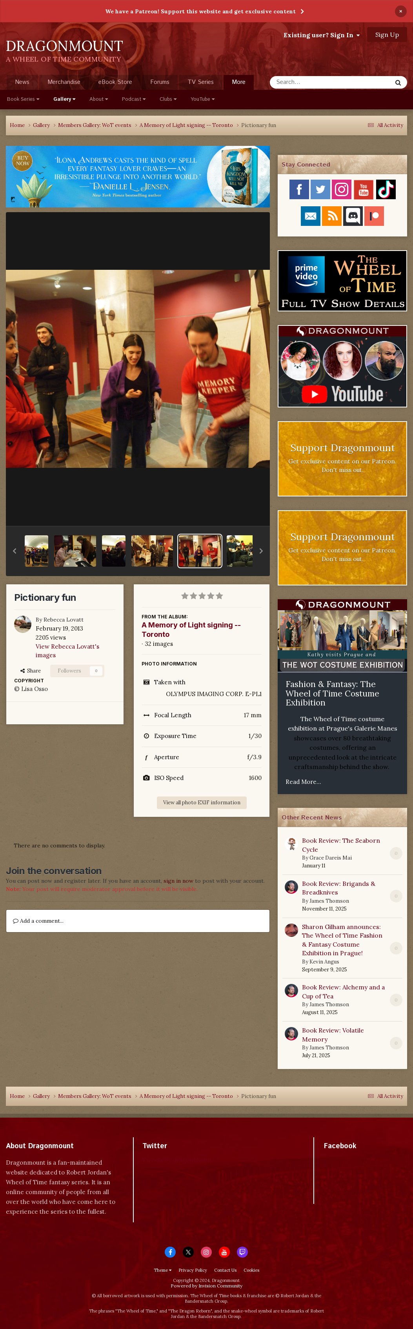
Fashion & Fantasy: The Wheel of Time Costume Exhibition (332, 693)
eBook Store (115, 82)
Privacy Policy (192, 1270)
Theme (162, 1270)
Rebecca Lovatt (64, 619)
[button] (14, 551)
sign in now (178, 880)
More (239, 82)
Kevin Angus (324, 961)
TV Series (200, 82)
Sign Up (387, 34)
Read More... (303, 781)
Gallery (64, 99)
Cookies (251, 1270)
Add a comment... (38, 920)
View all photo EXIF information (201, 802)
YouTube (203, 99)
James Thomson (329, 901)
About (98, 99)
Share (30, 670)
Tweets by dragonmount (177, 1160)
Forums (159, 82)
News (22, 82)
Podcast (134, 99)
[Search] (310, 82)
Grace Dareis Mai (330, 857)
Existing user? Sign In (322, 35)
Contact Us (225, 1270)
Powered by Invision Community (206, 1286)
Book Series (23, 99)
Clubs (168, 99)
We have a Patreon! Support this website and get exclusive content (200, 11)
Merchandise (63, 82)
